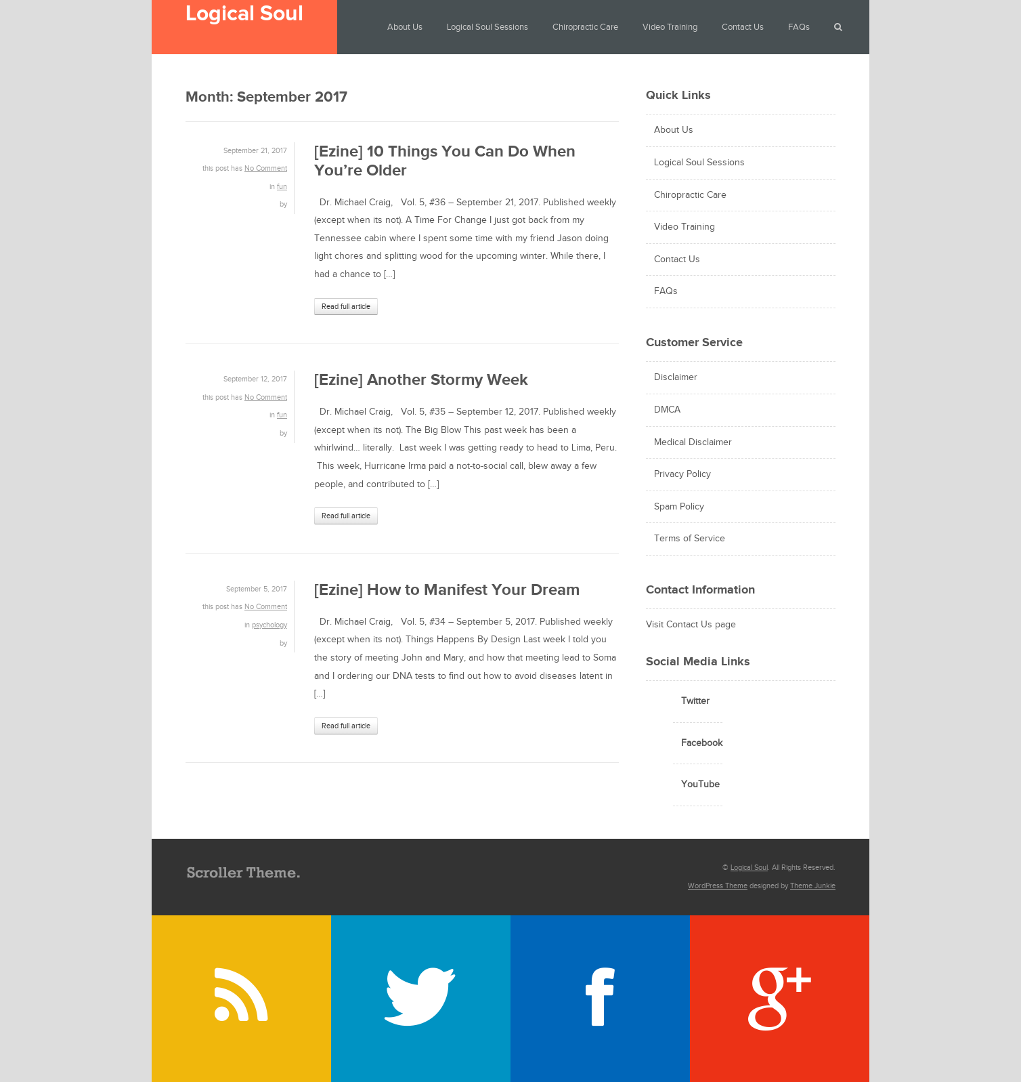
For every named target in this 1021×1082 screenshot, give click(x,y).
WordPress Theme (717, 885)
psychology (269, 625)
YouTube (700, 784)
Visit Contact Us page (691, 624)
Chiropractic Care (585, 27)
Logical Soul (244, 14)
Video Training (670, 27)
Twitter (695, 701)
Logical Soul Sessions (487, 27)
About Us (404, 27)
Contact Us (743, 27)
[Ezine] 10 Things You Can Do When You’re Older (444, 161)
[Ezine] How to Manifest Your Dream (447, 590)
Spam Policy (679, 506)
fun (282, 186)
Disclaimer (675, 377)
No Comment (265, 168)
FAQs (799, 27)
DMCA (667, 409)
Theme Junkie (812, 885)
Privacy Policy (682, 474)
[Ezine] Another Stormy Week (421, 380)
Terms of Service (689, 538)
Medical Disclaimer (693, 442)
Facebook (701, 743)
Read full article (346, 306)
